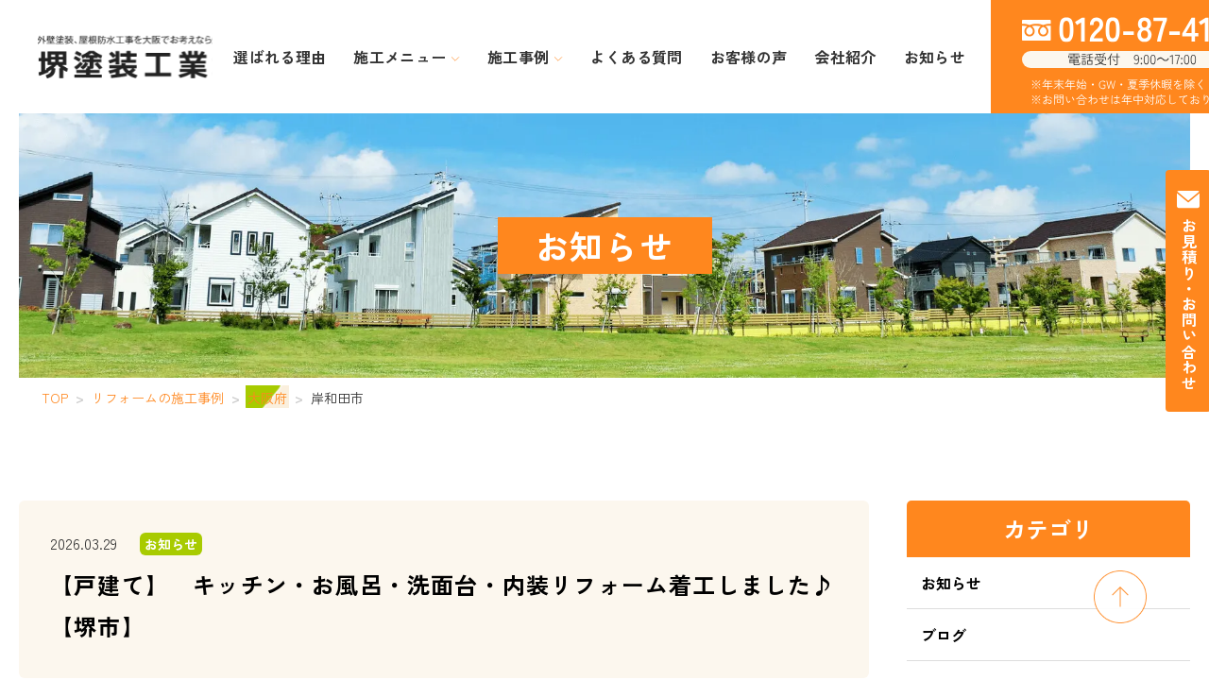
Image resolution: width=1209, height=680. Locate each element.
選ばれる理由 (341, 57)
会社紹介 (807, 57)
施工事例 (546, 57)
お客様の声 (729, 57)
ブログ (943, 634)
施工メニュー (448, 57)
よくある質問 (637, 57)
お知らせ (878, 57)
